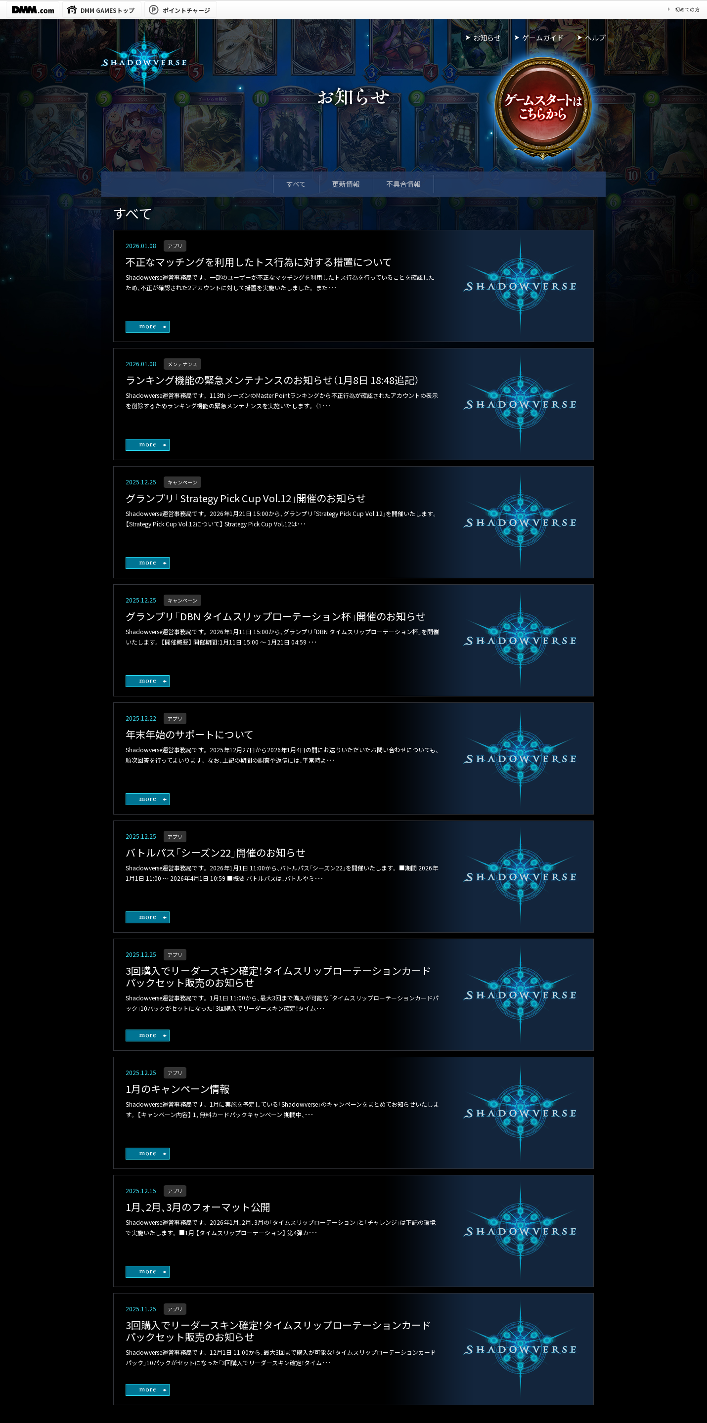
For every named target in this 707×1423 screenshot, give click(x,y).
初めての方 (687, 9)
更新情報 (346, 184)
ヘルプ (595, 38)
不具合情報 (403, 184)
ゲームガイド (543, 38)
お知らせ (487, 38)
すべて (296, 184)
